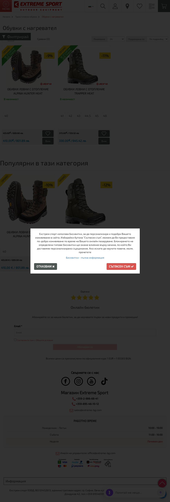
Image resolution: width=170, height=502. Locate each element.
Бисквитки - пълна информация (85, 257)
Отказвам (45, 266)
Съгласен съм (121, 266)
